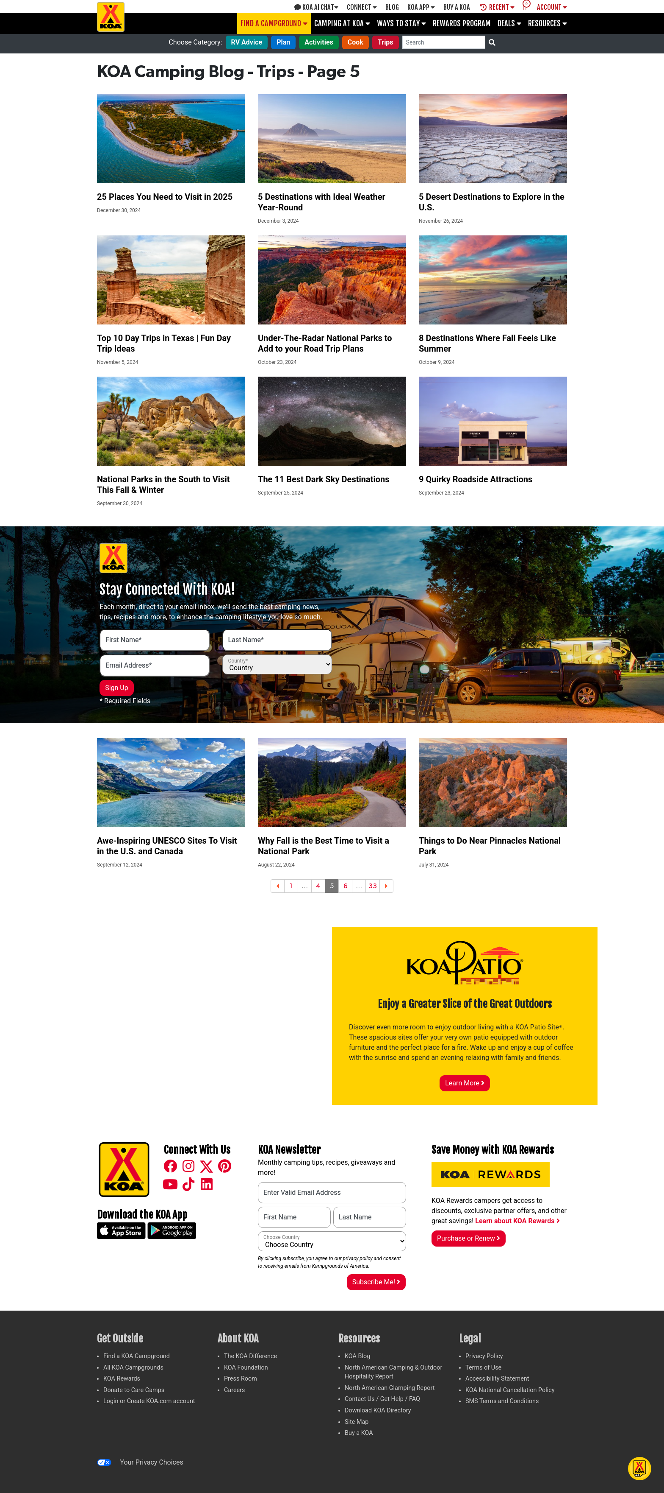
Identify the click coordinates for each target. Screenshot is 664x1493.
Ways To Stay (401, 23)
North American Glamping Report (389, 1388)
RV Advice (247, 42)
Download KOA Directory (378, 1410)
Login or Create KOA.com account (149, 1401)
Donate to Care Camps (133, 1390)
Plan (283, 42)
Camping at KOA (342, 23)
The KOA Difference (250, 1356)
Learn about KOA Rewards (517, 1221)
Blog (392, 7)
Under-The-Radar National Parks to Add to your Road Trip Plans (325, 343)
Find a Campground (274, 23)
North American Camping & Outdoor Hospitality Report (393, 1372)
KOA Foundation (246, 1367)
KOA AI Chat (316, 7)
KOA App (421, 7)
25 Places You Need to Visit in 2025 (164, 197)
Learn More (464, 1083)
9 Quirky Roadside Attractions (475, 479)
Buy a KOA (359, 1433)
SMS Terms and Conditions (502, 1401)
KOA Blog (357, 1356)
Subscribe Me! (376, 1282)
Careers (234, 1390)
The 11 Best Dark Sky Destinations (323, 479)
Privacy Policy (484, 1356)
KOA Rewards (121, 1378)
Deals (509, 23)
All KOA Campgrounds (133, 1367)
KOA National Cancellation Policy (509, 1390)
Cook (355, 42)
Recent (497, 7)
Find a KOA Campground (136, 1356)
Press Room (240, 1378)
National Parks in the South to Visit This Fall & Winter (163, 484)
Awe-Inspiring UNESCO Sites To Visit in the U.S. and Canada (167, 846)
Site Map (356, 1422)
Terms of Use (483, 1367)
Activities (318, 42)
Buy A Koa (456, 7)
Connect (362, 7)
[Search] (443, 42)
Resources (547, 23)
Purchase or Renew (468, 1238)
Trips (385, 42)
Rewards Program (462, 23)
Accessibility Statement (497, 1378)
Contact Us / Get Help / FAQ (382, 1399)
